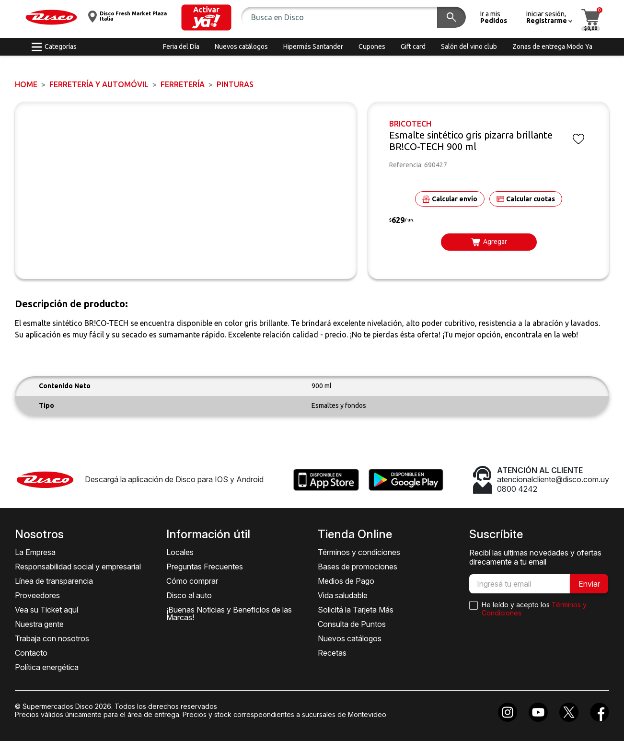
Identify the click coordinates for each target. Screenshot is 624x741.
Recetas (332, 653)
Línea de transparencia (54, 581)
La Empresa (35, 552)
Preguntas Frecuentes (204, 566)
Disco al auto (189, 595)
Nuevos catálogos (349, 638)
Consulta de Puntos (352, 624)
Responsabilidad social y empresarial (78, 566)
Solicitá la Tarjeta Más (355, 610)
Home (26, 84)
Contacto (31, 653)
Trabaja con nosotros (52, 638)
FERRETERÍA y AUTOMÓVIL (99, 84)
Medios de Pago (346, 581)
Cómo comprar (192, 581)
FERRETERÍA (183, 84)
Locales (180, 552)
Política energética (47, 667)
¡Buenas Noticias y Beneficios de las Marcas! (229, 613)
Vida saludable (343, 595)
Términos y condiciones (359, 552)
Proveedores (37, 595)
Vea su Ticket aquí (46, 610)
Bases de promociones (357, 566)
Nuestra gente (39, 624)
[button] (206, 17)
